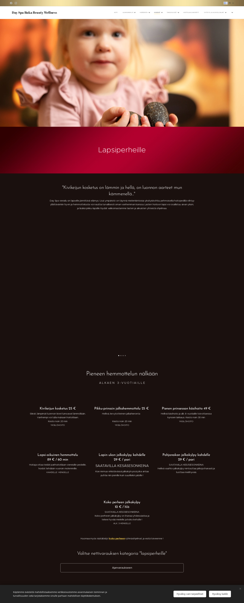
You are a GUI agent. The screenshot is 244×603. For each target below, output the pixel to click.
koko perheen (117, 538)
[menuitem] (182, 13)
